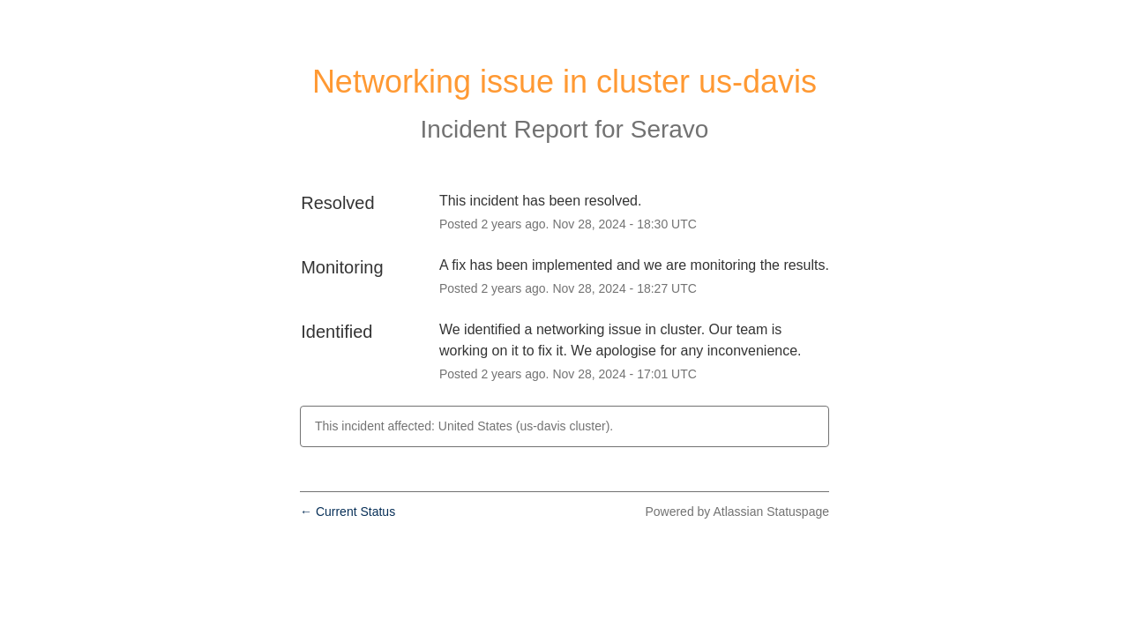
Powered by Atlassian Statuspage (737, 511)
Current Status (347, 511)
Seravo (670, 129)
